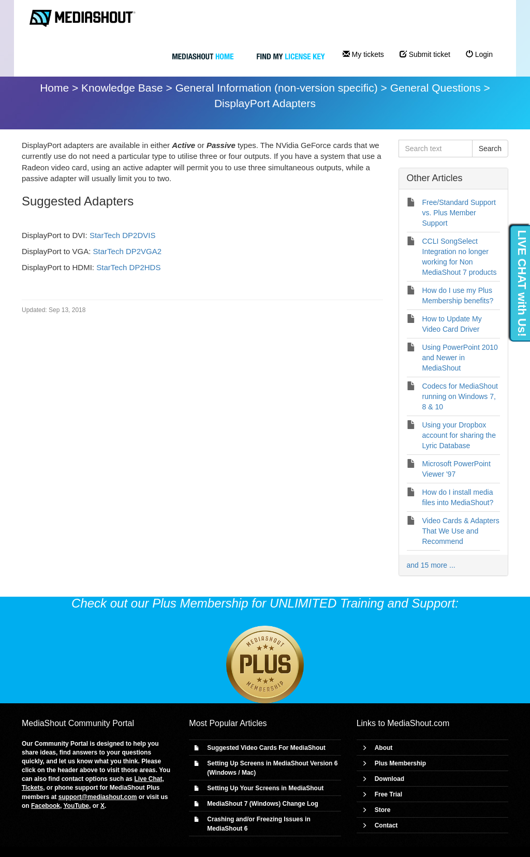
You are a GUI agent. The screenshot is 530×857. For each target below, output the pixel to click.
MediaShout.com (418, 723)
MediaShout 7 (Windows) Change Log (262, 803)
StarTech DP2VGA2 (127, 251)
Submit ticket (425, 54)
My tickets (363, 54)
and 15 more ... (431, 565)
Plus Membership (400, 763)
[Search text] (436, 148)
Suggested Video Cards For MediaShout (266, 747)
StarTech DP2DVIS (123, 235)
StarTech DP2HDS (128, 267)
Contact (386, 825)
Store (383, 810)
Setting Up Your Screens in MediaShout (265, 788)
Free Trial (388, 794)
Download (389, 778)
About (384, 747)
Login (479, 54)
